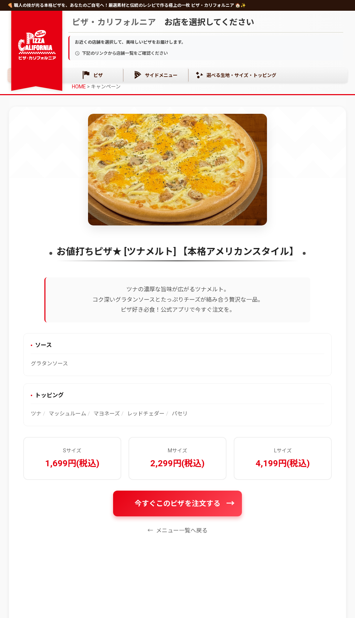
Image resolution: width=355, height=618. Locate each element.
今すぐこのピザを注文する (177, 503)
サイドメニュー (156, 75)
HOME (79, 86)
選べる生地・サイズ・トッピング (236, 75)
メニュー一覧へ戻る (182, 530)
